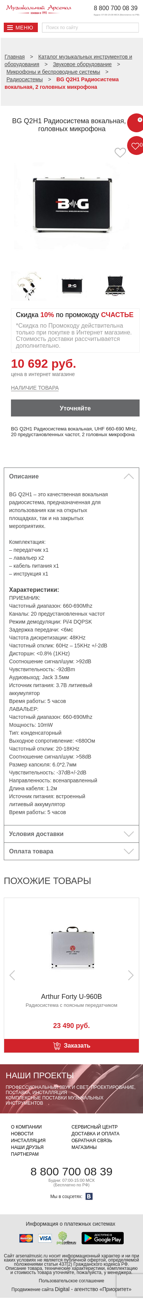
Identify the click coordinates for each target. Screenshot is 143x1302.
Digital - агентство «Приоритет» (93, 1289)
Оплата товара (31, 851)
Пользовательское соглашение (71, 1280)
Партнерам (25, 1154)
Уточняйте (75, 408)
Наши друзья (27, 1147)
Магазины (84, 1147)
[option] (71, 205)
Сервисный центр (95, 1127)
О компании (26, 1127)
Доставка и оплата (96, 1133)
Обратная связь (92, 1140)
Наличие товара (35, 388)
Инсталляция (28, 1140)
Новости (22, 1133)
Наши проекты (40, 1075)
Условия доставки (36, 834)
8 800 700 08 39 (116, 8)
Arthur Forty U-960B (71, 996)
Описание (24, 476)
